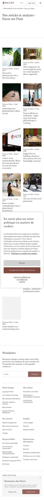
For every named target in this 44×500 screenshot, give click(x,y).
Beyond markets (28, 429)
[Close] (40, 478)
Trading (5, 433)
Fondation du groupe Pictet (11, 460)
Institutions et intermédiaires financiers (31, 396)
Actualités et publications (31, 452)
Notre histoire (7, 407)
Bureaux (26, 449)
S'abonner (34, 374)
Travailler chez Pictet (30, 459)
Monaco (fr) (12, 492)
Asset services (7, 429)
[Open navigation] (40, 3)
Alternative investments (10, 426)
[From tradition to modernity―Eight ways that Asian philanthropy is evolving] (32, 103)
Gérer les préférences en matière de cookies (22, 279)
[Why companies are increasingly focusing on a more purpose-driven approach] (32, 63)
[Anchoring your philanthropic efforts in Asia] (11, 103)
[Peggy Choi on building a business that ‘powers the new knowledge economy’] (32, 148)
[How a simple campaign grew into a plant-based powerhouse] (11, 192)
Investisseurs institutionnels (28, 401)
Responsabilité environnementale (8, 452)
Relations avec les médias (31, 456)
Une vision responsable (10, 443)
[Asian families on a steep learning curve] (11, 313)
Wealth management (9, 422)
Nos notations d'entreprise (11, 398)
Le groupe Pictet (7, 391)
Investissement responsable (7, 447)
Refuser (22, 263)
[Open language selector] (22, 3)
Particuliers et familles (30, 391)
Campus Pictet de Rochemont (8, 411)
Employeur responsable (10, 457)
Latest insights (28, 422)
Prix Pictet (5, 464)
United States (31, 492)
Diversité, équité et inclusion (8, 403)
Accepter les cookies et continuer (22, 270)
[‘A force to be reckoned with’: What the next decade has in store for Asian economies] (11, 148)
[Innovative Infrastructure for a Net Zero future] (11, 63)
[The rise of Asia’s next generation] (32, 192)
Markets (26, 426)
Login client (31, 3)
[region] (22, 250)
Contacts (26, 445)
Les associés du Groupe (10, 395)
